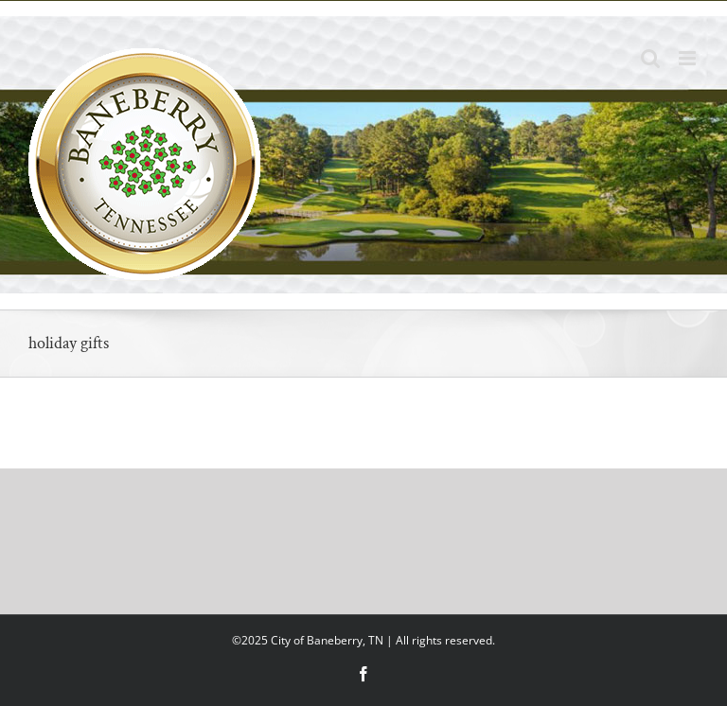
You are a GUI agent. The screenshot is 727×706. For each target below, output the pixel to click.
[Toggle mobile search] (650, 58)
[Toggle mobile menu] (689, 58)
